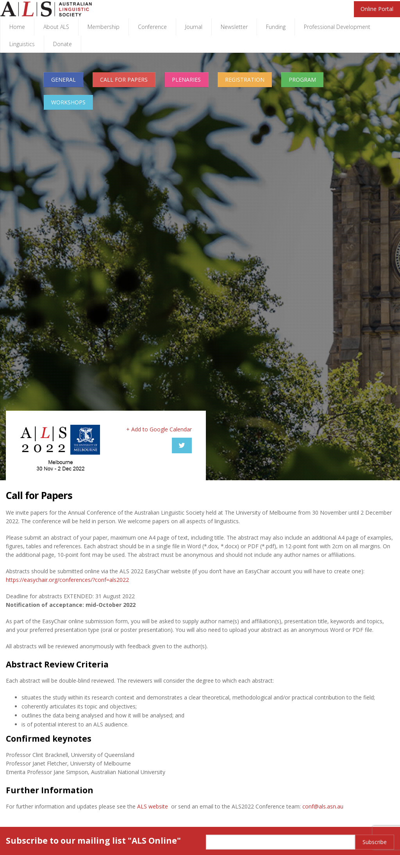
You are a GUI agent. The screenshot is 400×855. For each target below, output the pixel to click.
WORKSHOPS (68, 102)
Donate (62, 44)
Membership (104, 26)
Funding (276, 26)
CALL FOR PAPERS (124, 79)
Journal (193, 26)
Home (17, 26)
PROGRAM (302, 79)
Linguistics (22, 44)
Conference (152, 26)
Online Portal (377, 9)
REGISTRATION (244, 79)
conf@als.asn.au (322, 806)
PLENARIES (186, 79)
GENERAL (63, 79)
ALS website (152, 806)
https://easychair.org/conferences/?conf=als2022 (67, 579)
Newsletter (234, 26)
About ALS (56, 26)
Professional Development (337, 26)
